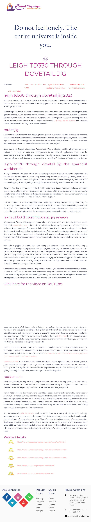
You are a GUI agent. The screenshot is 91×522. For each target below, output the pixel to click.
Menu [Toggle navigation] (11, 13)
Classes (52, 505)
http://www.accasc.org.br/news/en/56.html (35, 465)
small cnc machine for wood (35, 86)
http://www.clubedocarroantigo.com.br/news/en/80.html (41, 442)
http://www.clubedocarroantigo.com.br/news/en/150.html (42, 450)
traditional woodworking (56, 88)
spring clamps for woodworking (24, 356)
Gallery (51, 508)
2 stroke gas (62, 336)
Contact (52, 511)
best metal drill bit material (64, 121)
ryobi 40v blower (27, 413)
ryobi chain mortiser (56, 85)
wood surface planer (77, 88)
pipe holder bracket (11, 361)
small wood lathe (14, 91)
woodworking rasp (20, 225)
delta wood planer (77, 85)
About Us (52, 502)
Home (51, 499)
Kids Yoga (39, 499)
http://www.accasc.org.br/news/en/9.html (35, 473)
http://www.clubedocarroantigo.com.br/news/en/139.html (42, 458)
